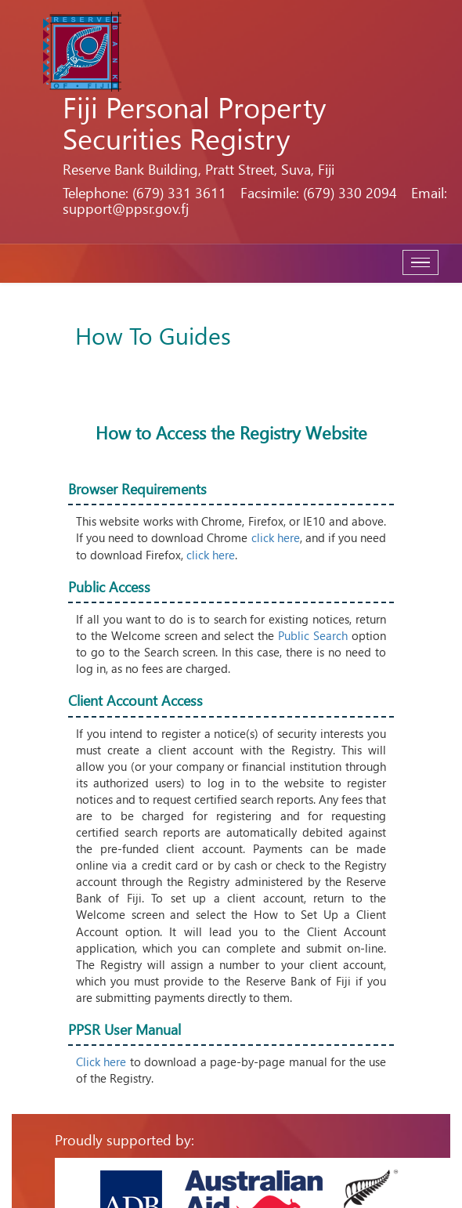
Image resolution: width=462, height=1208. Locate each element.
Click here (101, 1061)
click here (275, 537)
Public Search (313, 635)
